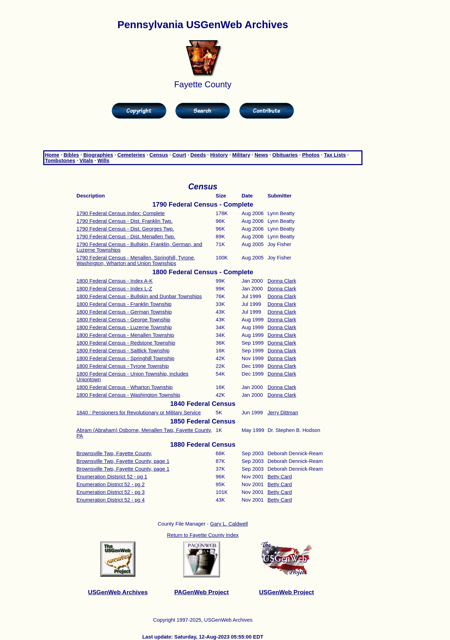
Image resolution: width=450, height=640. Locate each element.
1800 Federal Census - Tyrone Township (123, 366)
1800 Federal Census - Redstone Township (126, 343)
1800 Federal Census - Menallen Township (125, 335)
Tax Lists (335, 155)
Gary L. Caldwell (229, 524)
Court (179, 155)
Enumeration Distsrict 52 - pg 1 (112, 476)
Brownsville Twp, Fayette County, (114, 453)
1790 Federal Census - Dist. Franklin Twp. (125, 221)
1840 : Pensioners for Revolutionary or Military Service (139, 412)
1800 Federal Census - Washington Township (128, 395)
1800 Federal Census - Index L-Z (114, 288)
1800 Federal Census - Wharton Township (125, 387)
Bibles (71, 155)
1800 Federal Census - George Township (124, 319)
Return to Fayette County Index (203, 535)
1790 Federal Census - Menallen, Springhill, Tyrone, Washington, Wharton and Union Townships (136, 260)
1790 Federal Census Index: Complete (121, 213)
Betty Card (280, 476)
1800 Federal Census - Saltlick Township (123, 350)
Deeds (198, 155)
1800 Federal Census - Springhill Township (125, 358)
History (219, 155)
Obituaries (285, 155)
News (261, 155)
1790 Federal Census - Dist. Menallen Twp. (126, 236)
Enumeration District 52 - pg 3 (111, 492)
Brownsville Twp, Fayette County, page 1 (123, 461)
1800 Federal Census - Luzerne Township (124, 327)
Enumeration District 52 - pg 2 (111, 484)
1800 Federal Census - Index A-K (115, 281)
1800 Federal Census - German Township (124, 312)
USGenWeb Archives (118, 592)
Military (241, 155)
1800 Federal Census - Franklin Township (124, 304)
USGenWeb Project (286, 592)
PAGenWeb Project (201, 592)
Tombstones (60, 160)
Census (158, 155)
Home (52, 155)
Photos (311, 155)
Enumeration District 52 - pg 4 (111, 500)
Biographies (98, 155)
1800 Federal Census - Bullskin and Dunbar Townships (139, 296)
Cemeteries (131, 155)
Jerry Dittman (283, 412)
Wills (103, 160)
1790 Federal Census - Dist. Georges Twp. (125, 229)
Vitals (86, 160)
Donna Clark (282, 281)
